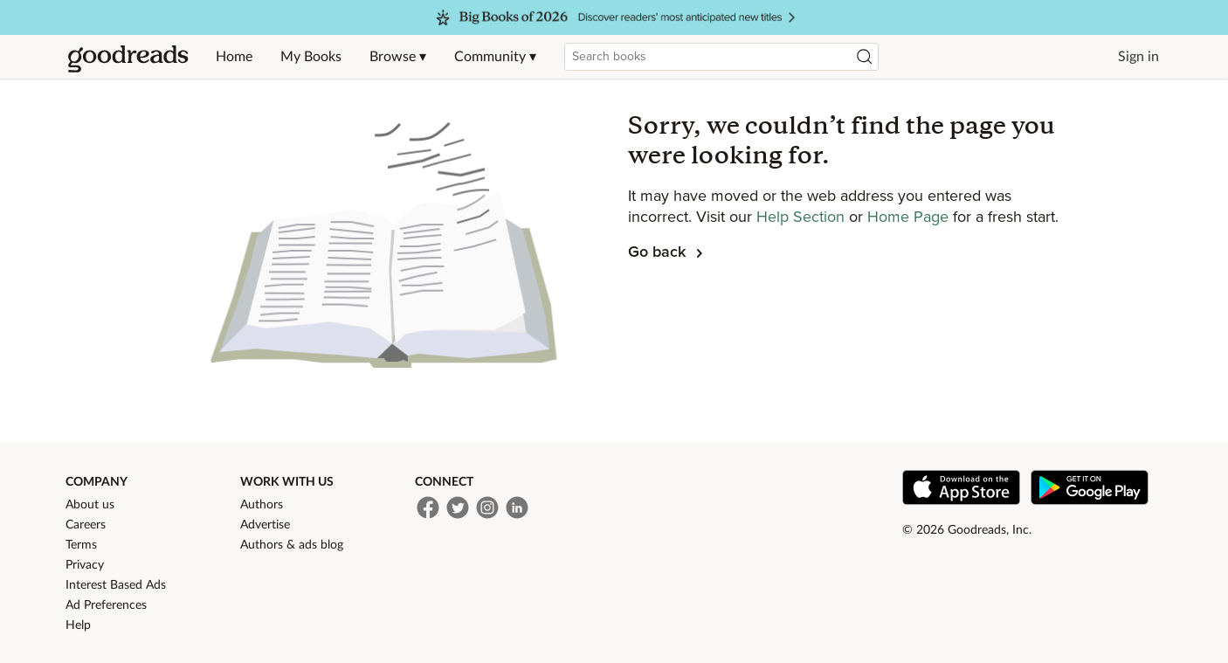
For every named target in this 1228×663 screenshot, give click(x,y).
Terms (81, 545)
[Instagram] (487, 507)
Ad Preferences (106, 605)
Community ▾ (495, 57)
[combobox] (721, 57)
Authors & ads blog (291, 545)
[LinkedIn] (517, 507)
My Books (310, 57)
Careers (86, 525)
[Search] (865, 57)
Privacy (85, 565)
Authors (261, 505)
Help (78, 625)
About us (90, 505)
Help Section (802, 217)
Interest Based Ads (116, 585)
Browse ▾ (397, 57)
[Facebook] (428, 507)
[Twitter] (458, 507)
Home (234, 57)
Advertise (265, 525)
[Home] (128, 57)
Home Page (910, 217)
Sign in (1138, 57)
